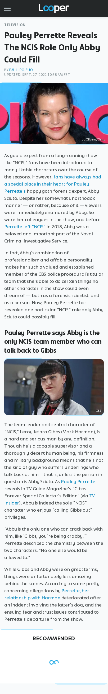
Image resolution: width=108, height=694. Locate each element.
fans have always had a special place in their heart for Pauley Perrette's (52, 184)
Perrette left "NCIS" (25, 227)
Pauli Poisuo (21, 70)
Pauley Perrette (78, 481)
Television (15, 25)
